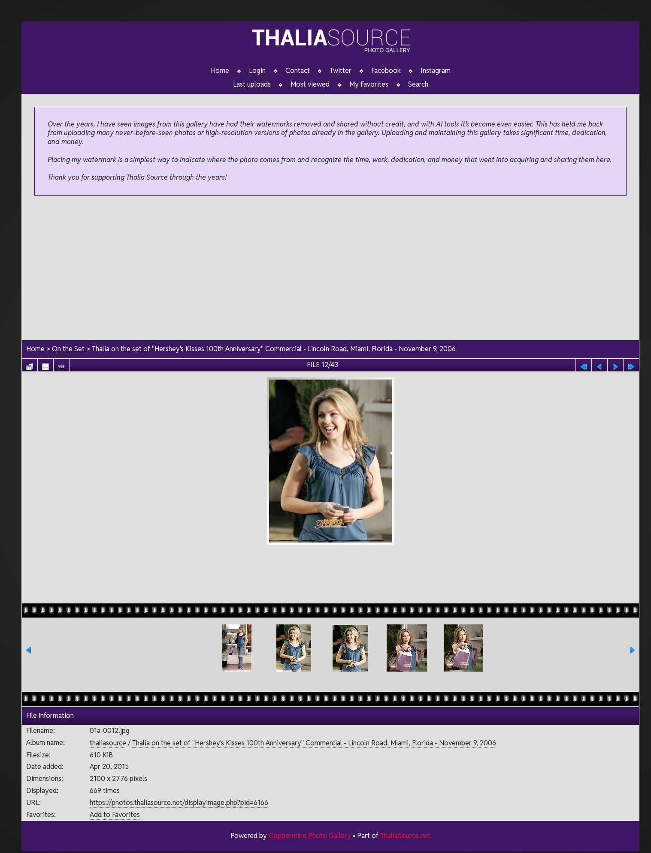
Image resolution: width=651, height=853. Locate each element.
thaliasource (108, 743)
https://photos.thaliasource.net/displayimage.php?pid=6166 (179, 802)
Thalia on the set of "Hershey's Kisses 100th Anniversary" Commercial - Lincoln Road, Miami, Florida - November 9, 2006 (274, 348)
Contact (297, 70)
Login (257, 70)
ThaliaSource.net (405, 835)
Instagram (436, 70)
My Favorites (368, 84)
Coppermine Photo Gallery (310, 835)
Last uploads (252, 84)
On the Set (68, 348)
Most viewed (310, 84)
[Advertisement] (331, 268)
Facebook (386, 70)
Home (220, 70)
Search (418, 84)
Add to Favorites (115, 814)
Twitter (340, 70)
